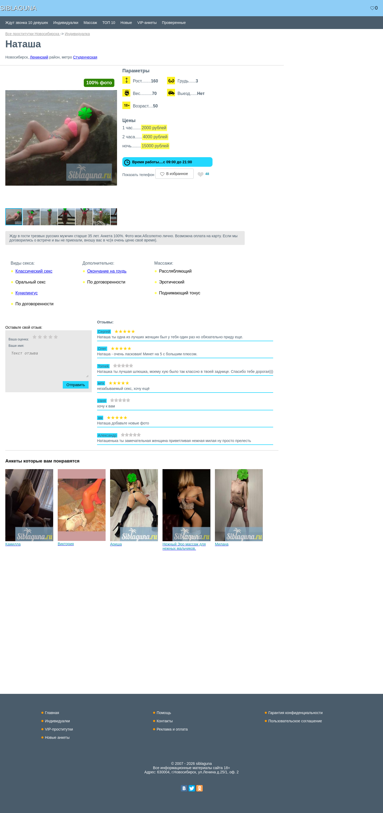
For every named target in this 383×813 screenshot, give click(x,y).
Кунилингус (26, 303)
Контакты (165, 721)
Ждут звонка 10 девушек (26, 22)
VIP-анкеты (147, 22)
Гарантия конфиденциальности (295, 713)
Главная (52, 713)
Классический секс (33, 281)
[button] (120, 73)
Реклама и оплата (172, 729)
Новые (126, 22)
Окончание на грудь (107, 281)
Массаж (90, 22)
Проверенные (174, 22)
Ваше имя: (41, 356)
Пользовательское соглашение (295, 721)
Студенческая (85, 57)
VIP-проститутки (59, 729)
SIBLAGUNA (18, 8)
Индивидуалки (65, 22)
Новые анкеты (57, 737)
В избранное (185, 174)
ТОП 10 (108, 22)
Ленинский (39, 57)
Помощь (164, 713)
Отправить (79, 395)
